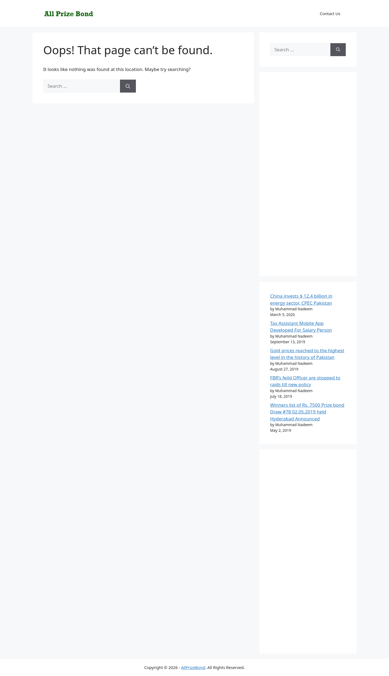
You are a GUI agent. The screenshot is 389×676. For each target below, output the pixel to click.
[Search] (128, 86)
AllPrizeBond (193, 667)
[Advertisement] (308, 178)
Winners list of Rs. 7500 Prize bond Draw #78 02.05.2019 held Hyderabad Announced (307, 412)
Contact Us (330, 13)
